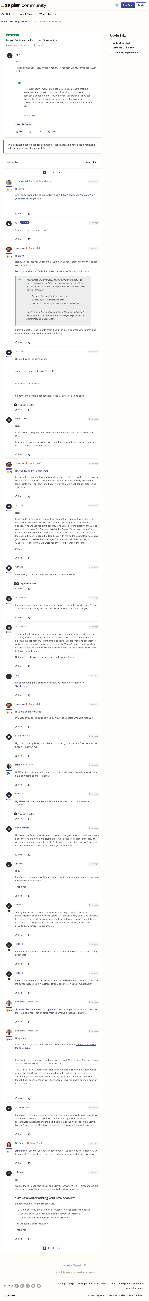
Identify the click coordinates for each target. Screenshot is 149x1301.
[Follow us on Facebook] (17, 1286)
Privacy (140, 1295)
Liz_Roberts (20, 1143)
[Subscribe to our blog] (28, 1286)
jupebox (19, 904)
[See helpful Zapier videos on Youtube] (39, 1286)
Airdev (18, 793)
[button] (128, 5)
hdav (17, 351)
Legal (130, 1295)
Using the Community (123, 47)
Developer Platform (87, 1283)
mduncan (19, 1107)
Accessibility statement (84, 1272)
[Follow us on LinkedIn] (22, 1286)
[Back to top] (143, 1268)
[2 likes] (25, 583)
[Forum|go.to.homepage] (24, 5)
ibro (17, 675)
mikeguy (19, 1172)
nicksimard (20, 248)
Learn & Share (27, 14)
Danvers (19, 1001)
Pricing (62, 1283)
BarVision (19, 735)
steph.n (18, 764)
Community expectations (125, 52)
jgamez (18, 863)
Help (71, 1283)
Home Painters (22, 827)
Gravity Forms (24, 124)
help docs (41, 1217)
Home (4, 21)
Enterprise (124, 1283)
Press (104, 1283)
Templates (138, 1283)
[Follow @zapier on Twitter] (33, 1286)
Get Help (8, 14)
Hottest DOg (21, 418)
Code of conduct (121, 43)
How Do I (26, 21)
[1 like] (24, 404)
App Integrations (135, 1288)
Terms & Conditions (63, 1272)
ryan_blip (19, 566)
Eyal (18, 54)
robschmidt (20, 181)
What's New (48, 14)
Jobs (112, 1283)
